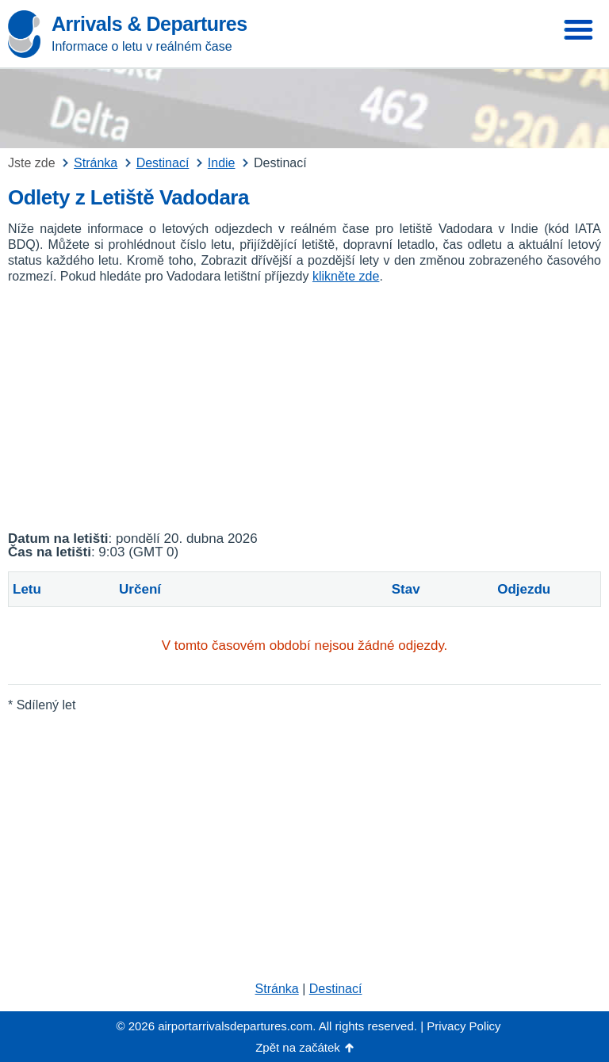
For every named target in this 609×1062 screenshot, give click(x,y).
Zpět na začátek (297, 1047)
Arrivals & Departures (149, 24)
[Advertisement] (304, 408)
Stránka (277, 988)
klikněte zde (346, 276)
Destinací (335, 988)
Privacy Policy (463, 1026)
